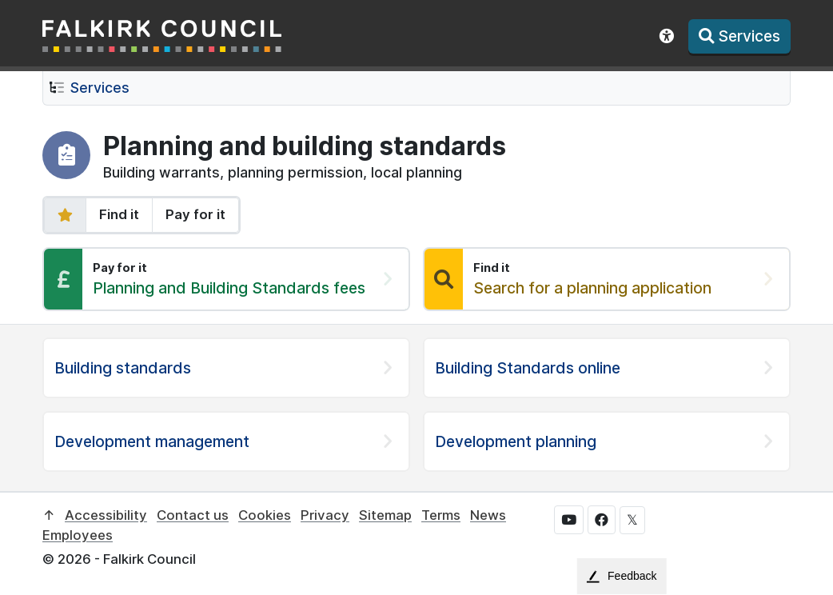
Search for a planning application (592, 288)
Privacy (325, 515)
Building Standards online (527, 367)
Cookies (264, 515)
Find (119, 214)
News (488, 515)
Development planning (515, 441)
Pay (195, 214)
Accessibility (106, 515)
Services (100, 87)
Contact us (193, 515)
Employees (77, 535)
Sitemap (385, 515)
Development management (151, 441)
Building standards (122, 367)
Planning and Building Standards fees (229, 288)
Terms (440, 515)
